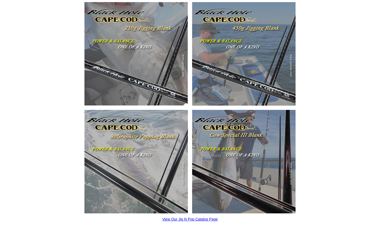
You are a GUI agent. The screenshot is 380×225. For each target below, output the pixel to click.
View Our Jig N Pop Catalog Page (190, 219)
